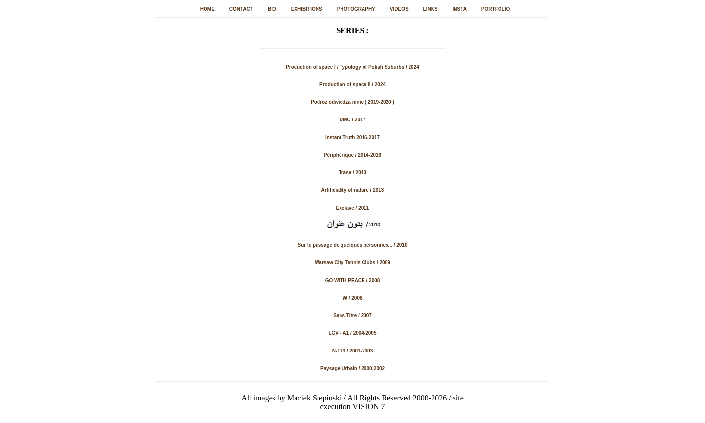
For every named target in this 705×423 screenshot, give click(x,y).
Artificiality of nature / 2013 (352, 190)
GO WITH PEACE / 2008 (352, 280)
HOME (207, 9)
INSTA (460, 9)
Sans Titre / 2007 (352, 315)
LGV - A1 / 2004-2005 (352, 333)
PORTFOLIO (495, 9)
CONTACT (241, 9)
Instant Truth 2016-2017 (352, 137)
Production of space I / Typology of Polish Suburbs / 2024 (352, 67)
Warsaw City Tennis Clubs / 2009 (352, 262)
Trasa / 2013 (352, 172)
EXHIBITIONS (306, 9)
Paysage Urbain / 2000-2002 (352, 368)
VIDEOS (399, 9)
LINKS (430, 9)
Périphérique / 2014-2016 (352, 155)
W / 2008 (352, 298)
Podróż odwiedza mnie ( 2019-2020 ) (352, 102)
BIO (272, 9)
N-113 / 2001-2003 (352, 350)
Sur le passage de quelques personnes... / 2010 (353, 245)
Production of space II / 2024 (352, 84)
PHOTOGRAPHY (356, 9)
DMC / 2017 (352, 119)
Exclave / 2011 (352, 208)
